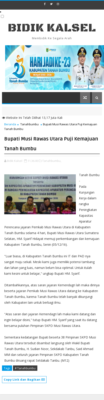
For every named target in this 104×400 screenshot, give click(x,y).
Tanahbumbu (29, 124)
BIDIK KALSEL (52, 28)
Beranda (10, 124)
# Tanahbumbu (25, 368)
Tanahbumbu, (51, 161)
